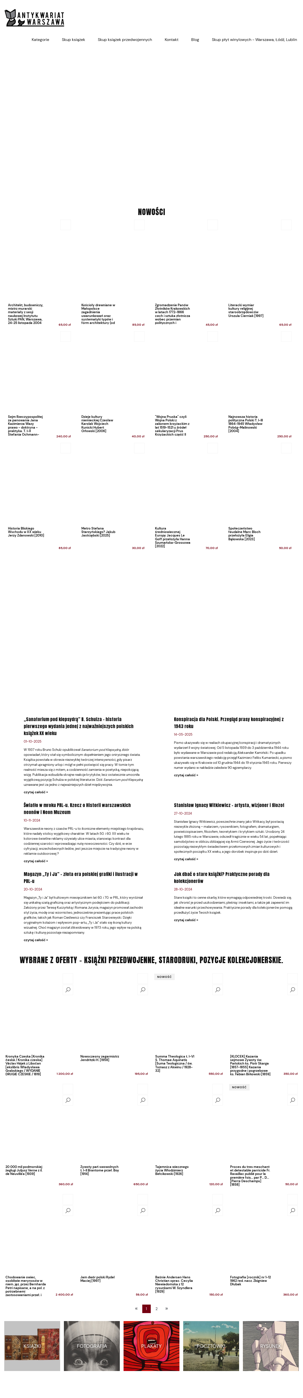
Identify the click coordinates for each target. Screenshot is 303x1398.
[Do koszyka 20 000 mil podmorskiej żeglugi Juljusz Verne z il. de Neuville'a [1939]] (68, 1089)
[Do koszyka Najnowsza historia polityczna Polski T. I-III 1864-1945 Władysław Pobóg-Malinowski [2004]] (286, 336)
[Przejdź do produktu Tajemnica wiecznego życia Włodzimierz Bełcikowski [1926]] (189, 1123)
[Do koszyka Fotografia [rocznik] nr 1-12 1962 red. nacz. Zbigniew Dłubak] (293, 1199)
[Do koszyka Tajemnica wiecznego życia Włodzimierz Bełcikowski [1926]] (218, 1089)
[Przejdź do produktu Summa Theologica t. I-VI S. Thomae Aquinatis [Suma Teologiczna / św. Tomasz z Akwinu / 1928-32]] (189, 1012)
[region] (151, 123)
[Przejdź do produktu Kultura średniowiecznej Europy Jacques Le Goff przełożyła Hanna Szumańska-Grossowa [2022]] (185, 497)
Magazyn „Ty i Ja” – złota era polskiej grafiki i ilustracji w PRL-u (81, 877)
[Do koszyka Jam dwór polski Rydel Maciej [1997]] (143, 1199)
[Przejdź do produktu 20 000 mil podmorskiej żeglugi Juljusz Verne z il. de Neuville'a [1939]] (39, 1123)
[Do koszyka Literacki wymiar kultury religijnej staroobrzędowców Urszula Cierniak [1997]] (286, 225)
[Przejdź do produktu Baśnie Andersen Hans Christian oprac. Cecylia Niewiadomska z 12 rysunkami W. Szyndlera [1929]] (189, 1233)
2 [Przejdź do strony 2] (156, 1308)
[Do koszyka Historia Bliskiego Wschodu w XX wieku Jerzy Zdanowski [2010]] (66, 448)
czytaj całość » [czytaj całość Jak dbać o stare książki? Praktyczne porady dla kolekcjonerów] (186, 920)
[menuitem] (40, 40)
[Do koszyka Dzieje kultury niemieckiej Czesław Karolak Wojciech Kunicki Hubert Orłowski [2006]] (139, 336)
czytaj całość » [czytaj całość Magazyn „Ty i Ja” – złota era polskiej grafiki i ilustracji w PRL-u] (36, 940)
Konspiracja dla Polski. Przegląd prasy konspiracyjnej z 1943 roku (229, 723)
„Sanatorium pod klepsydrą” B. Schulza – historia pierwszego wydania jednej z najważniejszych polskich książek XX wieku (79, 726)
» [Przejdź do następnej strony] (166, 1308)
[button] (68, 990)
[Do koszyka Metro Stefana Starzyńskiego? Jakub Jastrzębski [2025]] (139, 448)
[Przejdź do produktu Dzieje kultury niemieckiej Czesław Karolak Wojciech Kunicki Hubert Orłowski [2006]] (111, 386)
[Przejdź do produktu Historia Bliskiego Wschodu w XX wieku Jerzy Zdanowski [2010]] (38, 497)
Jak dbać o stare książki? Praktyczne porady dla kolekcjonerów (222, 877)
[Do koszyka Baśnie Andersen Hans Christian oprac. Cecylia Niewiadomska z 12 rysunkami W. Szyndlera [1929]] (218, 1199)
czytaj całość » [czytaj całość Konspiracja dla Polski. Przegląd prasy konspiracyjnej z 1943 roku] (186, 775)
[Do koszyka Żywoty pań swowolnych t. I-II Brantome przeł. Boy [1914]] (143, 1089)
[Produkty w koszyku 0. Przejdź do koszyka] (296, 17)
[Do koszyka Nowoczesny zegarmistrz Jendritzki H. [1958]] (143, 979)
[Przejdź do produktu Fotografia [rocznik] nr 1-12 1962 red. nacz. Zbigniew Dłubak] (264, 1233)
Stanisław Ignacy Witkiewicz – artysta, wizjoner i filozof (229, 805)
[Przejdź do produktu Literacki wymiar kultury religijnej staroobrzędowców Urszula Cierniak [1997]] (258, 274)
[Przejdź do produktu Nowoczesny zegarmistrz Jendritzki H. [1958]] (114, 1012)
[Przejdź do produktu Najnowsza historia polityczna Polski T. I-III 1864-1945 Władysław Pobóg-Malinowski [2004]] (258, 386)
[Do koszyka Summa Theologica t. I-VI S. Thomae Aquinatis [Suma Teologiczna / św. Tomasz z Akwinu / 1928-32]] (218, 979)
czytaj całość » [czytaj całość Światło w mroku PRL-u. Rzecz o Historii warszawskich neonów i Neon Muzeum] (36, 861)
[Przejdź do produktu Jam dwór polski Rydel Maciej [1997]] (114, 1233)
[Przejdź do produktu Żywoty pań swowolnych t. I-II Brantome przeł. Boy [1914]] (114, 1123)
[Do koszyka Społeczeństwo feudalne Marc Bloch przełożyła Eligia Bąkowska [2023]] (286, 448)
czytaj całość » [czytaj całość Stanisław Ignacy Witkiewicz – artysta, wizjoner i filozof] (186, 859)
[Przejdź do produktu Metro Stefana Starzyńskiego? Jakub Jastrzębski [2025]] (111, 497)
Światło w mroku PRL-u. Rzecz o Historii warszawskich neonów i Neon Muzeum (77, 809)
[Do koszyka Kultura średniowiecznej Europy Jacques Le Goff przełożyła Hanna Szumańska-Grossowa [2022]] (213, 448)
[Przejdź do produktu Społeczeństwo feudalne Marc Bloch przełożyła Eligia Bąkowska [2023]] (258, 497)
